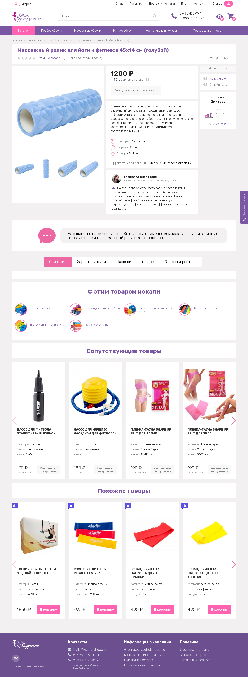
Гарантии (136, 3)
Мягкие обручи (123, 30)
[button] (233, 421)
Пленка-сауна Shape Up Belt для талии (151, 431)
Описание (57, 262)
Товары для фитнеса (207, 30)
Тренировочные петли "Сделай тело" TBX (36, 571)
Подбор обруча (51, 30)
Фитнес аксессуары (206, 308)
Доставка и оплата (194, 649)
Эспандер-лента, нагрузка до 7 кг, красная (145, 573)
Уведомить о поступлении (136, 90)
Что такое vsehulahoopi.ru (144, 649)
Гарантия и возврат (195, 660)
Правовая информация (142, 665)
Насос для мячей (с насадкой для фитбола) (95, 431)
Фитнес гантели (40, 308)
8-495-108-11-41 (191, 13)
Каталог (23, 30)
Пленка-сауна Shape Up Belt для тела (208, 431)
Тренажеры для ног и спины (47, 324)
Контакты (200, 3)
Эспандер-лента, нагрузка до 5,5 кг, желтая (203, 573)
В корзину (48, 610)
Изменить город (218, 124)
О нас (119, 3)
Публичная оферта (139, 660)
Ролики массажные (96, 324)
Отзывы (223, 4)
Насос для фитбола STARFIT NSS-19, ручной (36, 431)
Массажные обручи (87, 30)
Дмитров (23, 4)
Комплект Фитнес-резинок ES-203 (90, 571)
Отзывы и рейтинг (180, 262)
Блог (184, 3)
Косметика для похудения (163, 30)
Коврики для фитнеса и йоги (102, 308)
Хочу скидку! (218, 78)
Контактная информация (143, 655)
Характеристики (91, 262)
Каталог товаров (193, 655)
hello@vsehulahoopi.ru (88, 649)
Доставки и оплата (162, 3)
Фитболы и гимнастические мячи (156, 310)
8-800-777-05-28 (192, 18)
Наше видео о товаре (135, 262)
